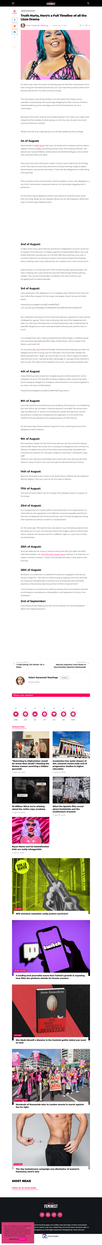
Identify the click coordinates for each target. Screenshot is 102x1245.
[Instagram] (42, 1214)
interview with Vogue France (53, 554)
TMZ (38, 350)
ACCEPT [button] (22, 1239)
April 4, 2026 (18, 853)
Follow (65, 678)
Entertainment (20, 971)
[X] (59, 1214)
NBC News (39, 145)
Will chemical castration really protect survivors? (42, 914)
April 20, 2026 (18, 812)
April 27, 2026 (59, 772)
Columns (18, 909)
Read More (13, 1239)
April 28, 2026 (18, 772)
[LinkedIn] (48, 1214)
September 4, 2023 (60, 26)
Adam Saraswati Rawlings (37, 25)
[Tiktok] (54, 1214)
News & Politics (28, 11)
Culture (17, 1035)
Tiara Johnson (79, 1230)
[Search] (88, 3)
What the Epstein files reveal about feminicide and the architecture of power (68, 809)
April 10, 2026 (59, 815)
